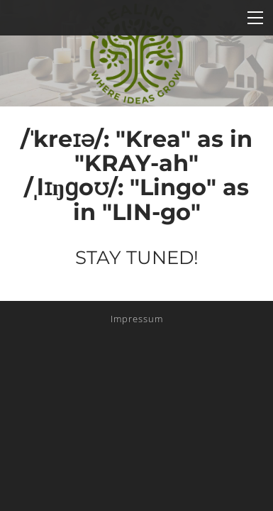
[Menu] (255, 17)
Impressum (137, 318)
